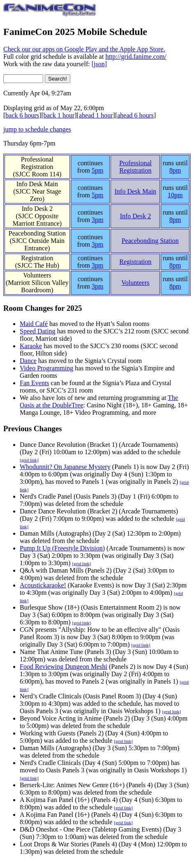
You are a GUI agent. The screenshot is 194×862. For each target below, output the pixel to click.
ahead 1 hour (96, 115)
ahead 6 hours (135, 115)
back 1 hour (59, 115)
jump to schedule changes (37, 129)
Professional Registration (37, 163)
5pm (97, 170)
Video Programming (46, 368)
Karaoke (31, 345)
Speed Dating (37, 331)
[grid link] (29, 460)
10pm (175, 195)
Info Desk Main (37, 183)
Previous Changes (32, 428)
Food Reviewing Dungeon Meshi (63, 666)
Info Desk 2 (37, 208)
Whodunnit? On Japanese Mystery (65, 466)
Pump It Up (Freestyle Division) (62, 548)
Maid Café (34, 323)
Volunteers (37, 275)
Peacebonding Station (37, 233)
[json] (99, 63)
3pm (97, 219)
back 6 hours (22, 115)
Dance (28, 360)
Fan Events (34, 382)
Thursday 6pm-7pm (29, 143)
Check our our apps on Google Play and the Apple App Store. (84, 49)
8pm (175, 170)
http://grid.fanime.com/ (135, 56)
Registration (37, 257)
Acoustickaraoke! (43, 585)
